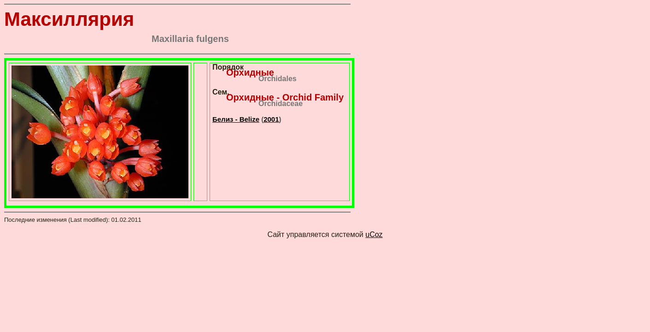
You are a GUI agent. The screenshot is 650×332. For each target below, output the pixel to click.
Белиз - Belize (235, 119)
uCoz (373, 234)
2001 (271, 119)
